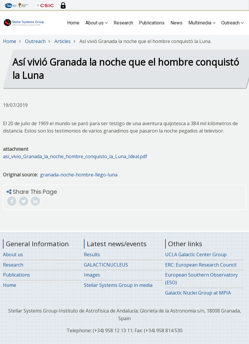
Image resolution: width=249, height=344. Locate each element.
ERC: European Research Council (200, 265)
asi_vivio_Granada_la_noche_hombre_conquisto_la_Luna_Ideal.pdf (75, 156)
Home (73, 23)
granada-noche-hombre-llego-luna (78, 174)
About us (96, 23)
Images (92, 275)
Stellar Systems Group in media (118, 285)
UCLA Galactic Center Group (196, 254)
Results (92, 254)
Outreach (232, 23)
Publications (152, 23)
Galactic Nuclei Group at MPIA (198, 293)
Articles (62, 41)
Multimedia (201, 23)
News (176, 23)
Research (123, 23)
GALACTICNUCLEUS (106, 265)
